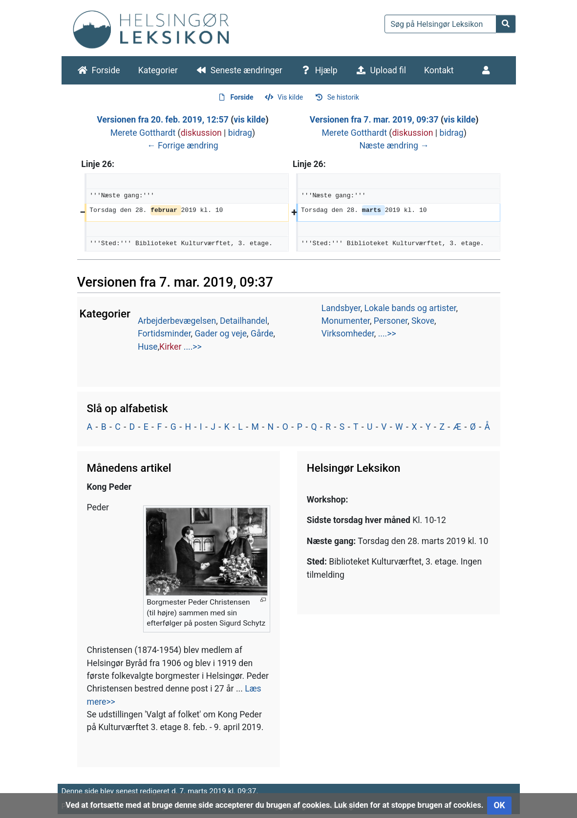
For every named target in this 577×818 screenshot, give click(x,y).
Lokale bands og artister (410, 308)
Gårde (262, 333)
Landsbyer (341, 308)
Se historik (343, 97)
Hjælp (326, 70)
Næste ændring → (393, 145)
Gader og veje (220, 333)
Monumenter (345, 321)
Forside (106, 70)
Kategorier (158, 70)
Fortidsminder (164, 333)
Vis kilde (290, 97)
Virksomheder (347, 333)
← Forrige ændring (182, 145)
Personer (390, 321)
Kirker (170, 347)
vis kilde (249, 120)
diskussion (201, 133)
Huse (148, 347)
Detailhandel (243, 321)
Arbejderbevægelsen (177, 321)
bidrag (240, 133)
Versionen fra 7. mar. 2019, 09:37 (374, 120)
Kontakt (439, 70)
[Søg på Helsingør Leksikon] (440, 24)
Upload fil (388, 70)
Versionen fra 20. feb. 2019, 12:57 (163, 120)
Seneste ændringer (246, 70)
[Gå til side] (506, 24)
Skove (422, 321)
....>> (193, 347)
